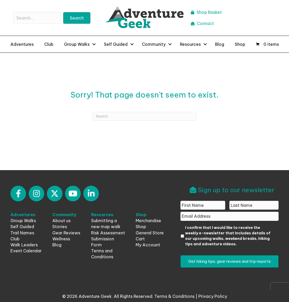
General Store (150, 232)
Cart (140, 238)
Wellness (61, 238)
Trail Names (22, 232)
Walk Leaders (24, 244)
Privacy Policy (212, 296)
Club (48, 44)
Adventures (22, 44)
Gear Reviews (66, 232)
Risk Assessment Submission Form (108, 238)
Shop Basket (206, 12)
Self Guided (116, 44)
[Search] (144, 116)
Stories (59, 226)
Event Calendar (26, 250)
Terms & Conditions (174, 296)
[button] (76, 18)
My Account (148, 244)
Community (154, 44)
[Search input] (37, 18)
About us (61, 220)
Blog (219, 44)
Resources (190, 44)
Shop (240, 44)
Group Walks (77, 44)
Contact (202, 23)
